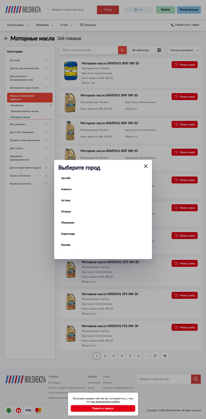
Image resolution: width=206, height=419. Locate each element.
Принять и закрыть (103, 408)
